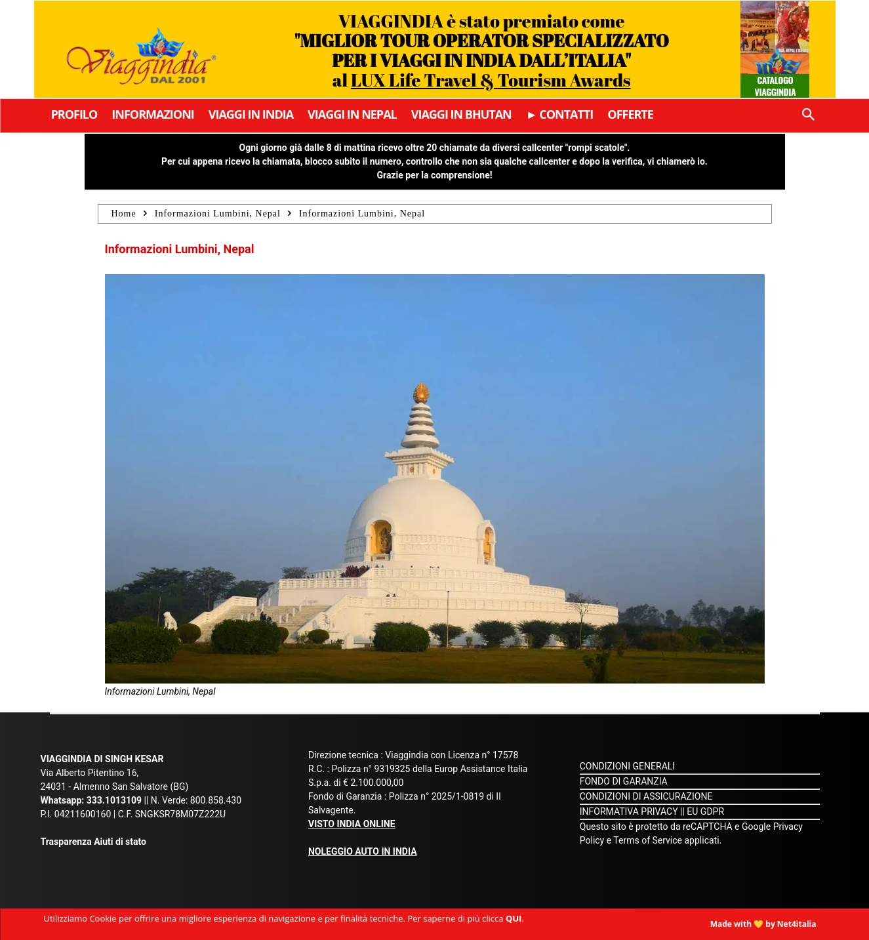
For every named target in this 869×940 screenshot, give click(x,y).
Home (123, 213)
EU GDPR (705, 811)
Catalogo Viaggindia (775, 85)
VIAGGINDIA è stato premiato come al (481, 50)
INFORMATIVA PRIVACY (629, 811)
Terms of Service (647, 840)
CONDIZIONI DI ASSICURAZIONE (646, 796)
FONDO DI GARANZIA (624, 781)
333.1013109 (114, 800)
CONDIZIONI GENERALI (627, 766)
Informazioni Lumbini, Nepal (218, 213)
